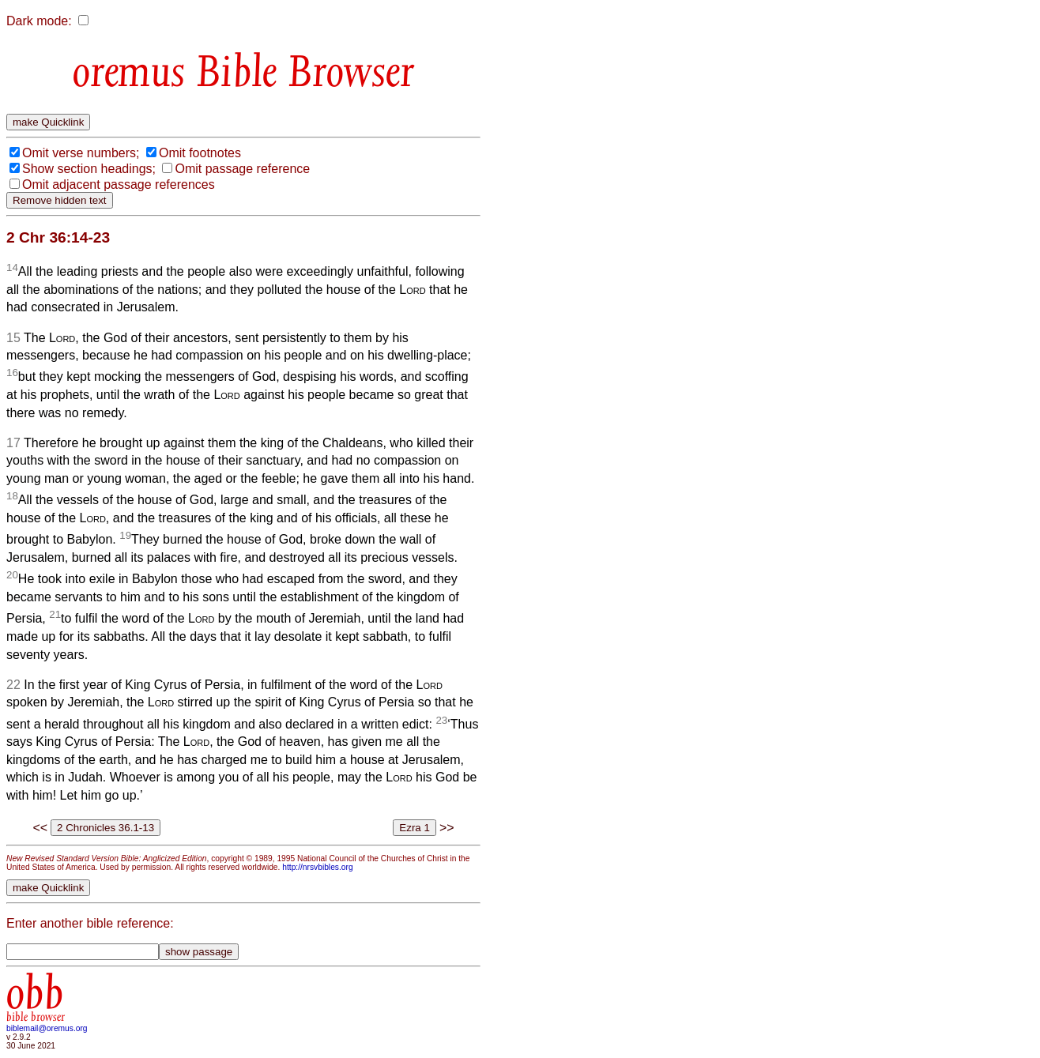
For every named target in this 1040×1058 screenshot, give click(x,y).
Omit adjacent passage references (118, 184)
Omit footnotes (200, 153)
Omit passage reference (242, 168)
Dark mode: (39, 21)
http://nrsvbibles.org (317, 867)
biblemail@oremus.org (47, 1028)
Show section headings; (89, 168)
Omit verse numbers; (80, 153)
